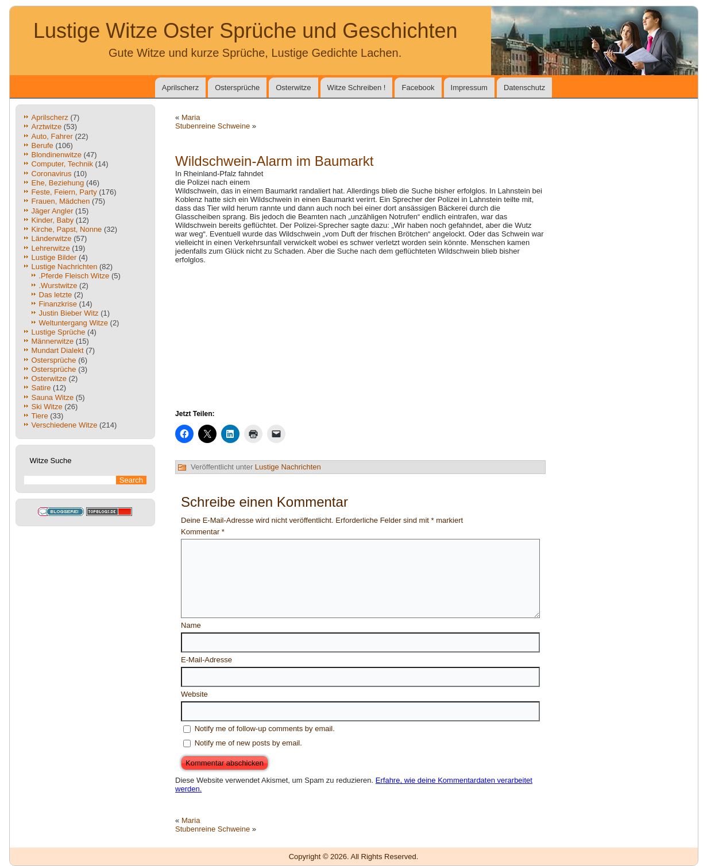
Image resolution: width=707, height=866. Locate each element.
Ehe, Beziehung (58, 182)
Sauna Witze (53, 397)
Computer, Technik (62, 164)
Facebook (417, 87)
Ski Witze (47, 406)
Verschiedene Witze (65, 425)
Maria (190, 117)
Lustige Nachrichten (65, 266)
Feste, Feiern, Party (64, 192)
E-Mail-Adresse (206, 659)
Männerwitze (53, 341)
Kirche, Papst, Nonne (67, 229)
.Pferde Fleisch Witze (74, 275)
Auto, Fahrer (52, 136)
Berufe (42, 145)
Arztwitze (47, 126)
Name (191, 625)
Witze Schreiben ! (356, 87)
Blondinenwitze (57, 154)
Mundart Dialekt (58, 350)
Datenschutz (524, 87)
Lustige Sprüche (59, 332)
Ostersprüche (237, 87)
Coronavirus (52, 173)
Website (194, 694)
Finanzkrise (58, 304)
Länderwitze (52, 238)
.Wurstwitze (58, 285)
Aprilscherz (180, 87)
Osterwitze (293, 87)
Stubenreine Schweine (212, 126)
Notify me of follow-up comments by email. (265, 728)
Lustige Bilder (54, 257)
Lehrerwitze (51, 248)
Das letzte (55, 294)
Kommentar (203, 531)
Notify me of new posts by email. (248, 743)
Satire (41, 387)
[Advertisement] (411, 173)
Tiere (40, 415)
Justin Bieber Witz (69, 313)
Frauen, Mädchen (61, 201)
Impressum (469, 87)
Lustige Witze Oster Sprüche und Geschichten (245, 30)
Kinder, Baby (53, 220)
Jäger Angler (53, 211)
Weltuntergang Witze (73, 323)
